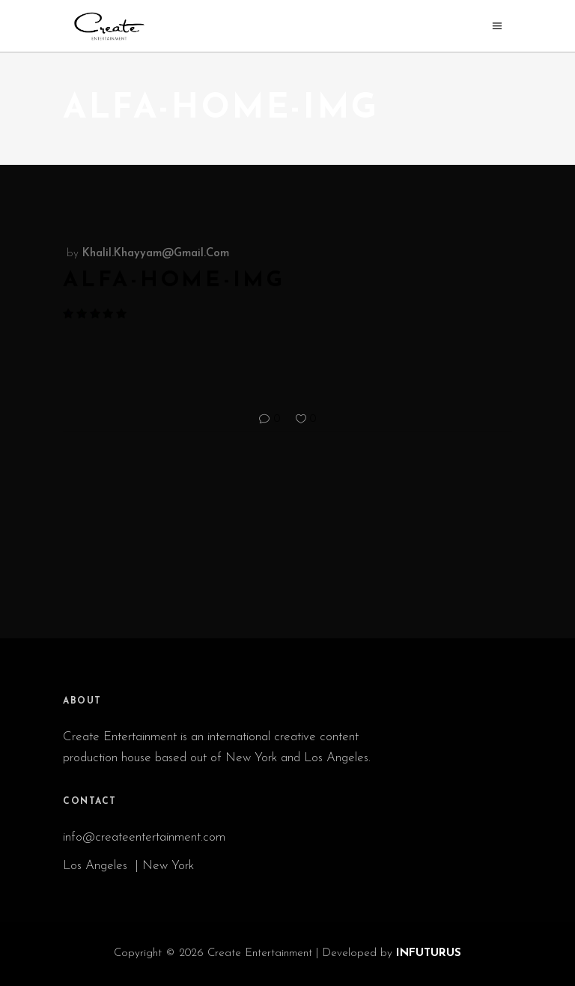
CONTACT (90, 801)
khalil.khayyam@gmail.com (155, 253)
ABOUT (82, 701)
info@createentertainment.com (146, 837)
